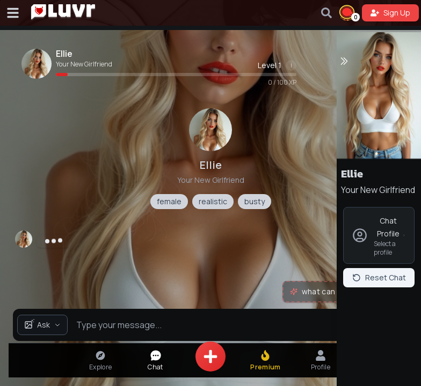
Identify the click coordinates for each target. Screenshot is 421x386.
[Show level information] (291, 65)
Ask (42, 325)
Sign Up (390, 13)
